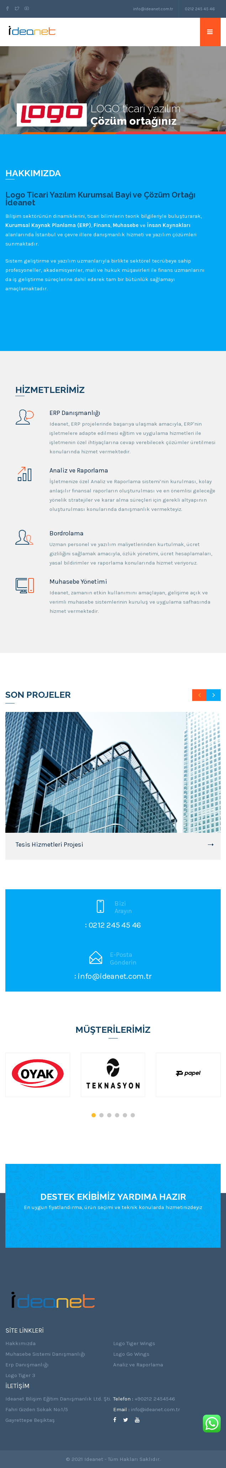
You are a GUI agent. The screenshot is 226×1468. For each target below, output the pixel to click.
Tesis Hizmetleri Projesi (49, 844)
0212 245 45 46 (200, 8)
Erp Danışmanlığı (27, 1364)
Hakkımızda (20, 1343)
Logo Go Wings (131, 1354)
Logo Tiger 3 (20, 1375)
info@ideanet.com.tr (153, 8)
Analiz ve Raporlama (138, 1364)
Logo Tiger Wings (134, 1343)
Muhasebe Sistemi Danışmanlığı (45, 1354)
